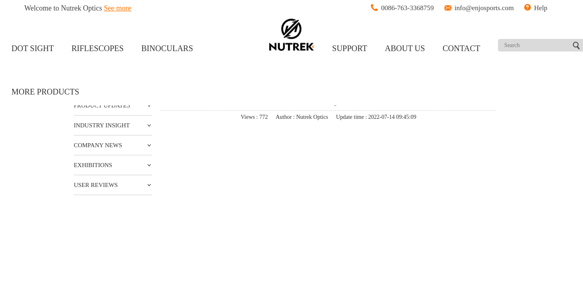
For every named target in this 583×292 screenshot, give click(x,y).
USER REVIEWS (96, 185)
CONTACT (461, 48)
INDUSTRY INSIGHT (102, 125)
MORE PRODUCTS (45, 91)
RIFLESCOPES (98, 48)
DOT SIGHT (32, 48)
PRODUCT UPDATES (102, 105)
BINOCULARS (167, 48)
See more (117, 8)
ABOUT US (405, 48)
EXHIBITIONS (93, 165)
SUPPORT (349, 48)
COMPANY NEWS (98, 145)
